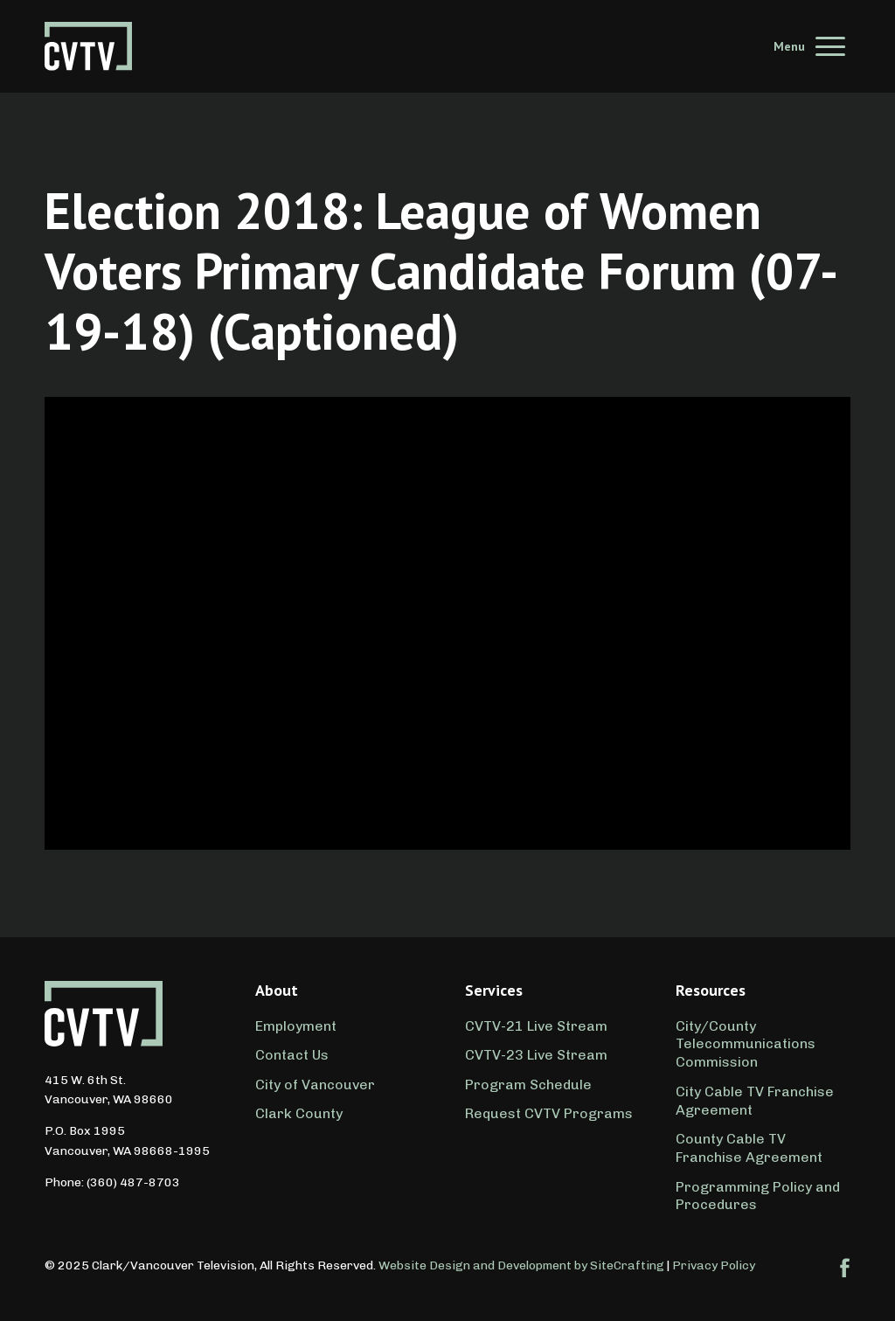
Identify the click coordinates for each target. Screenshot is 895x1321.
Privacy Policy (713, 1265)
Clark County (299, 1113)
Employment (295, 1026)
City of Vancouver (315, 1084)
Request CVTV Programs (549, 1113)
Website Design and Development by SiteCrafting (521, 1265)
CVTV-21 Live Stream (536, 1026)
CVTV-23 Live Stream (536, 1054)
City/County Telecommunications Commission (745, 1044)
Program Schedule (528, 1084)
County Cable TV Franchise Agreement (749, 1147)
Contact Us (292, 1054)
